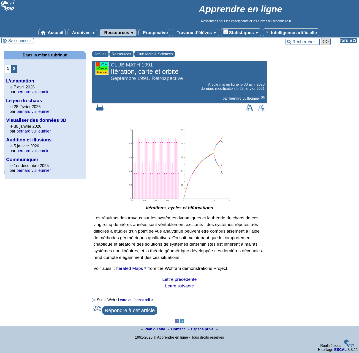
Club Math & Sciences (155, 54)
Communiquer (22, 159)
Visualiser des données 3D (36, 120)
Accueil (52, 32)
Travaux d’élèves (195, 32)
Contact (177, 329)
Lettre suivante (179, 286)
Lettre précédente (179, 279)
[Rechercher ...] (303, 42)
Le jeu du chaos (24, 100)
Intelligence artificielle (291, 32)
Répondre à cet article (130, 310)
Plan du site (153, 329)
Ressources (118, 32)
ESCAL (340, 350)
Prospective (154, 32)
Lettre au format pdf (134, 300)
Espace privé (201, 329)
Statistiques (241, 32)
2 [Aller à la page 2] (14, 68)
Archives (82, 32)
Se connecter (20, 40)
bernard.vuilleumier (244, 98)
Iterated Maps (129, 268)
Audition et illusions (29, 139)
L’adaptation (20, 80)
